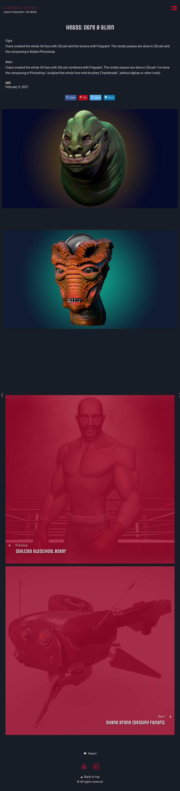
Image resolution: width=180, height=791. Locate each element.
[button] (90, 753)
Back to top (90, 777)
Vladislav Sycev (20, 8)
